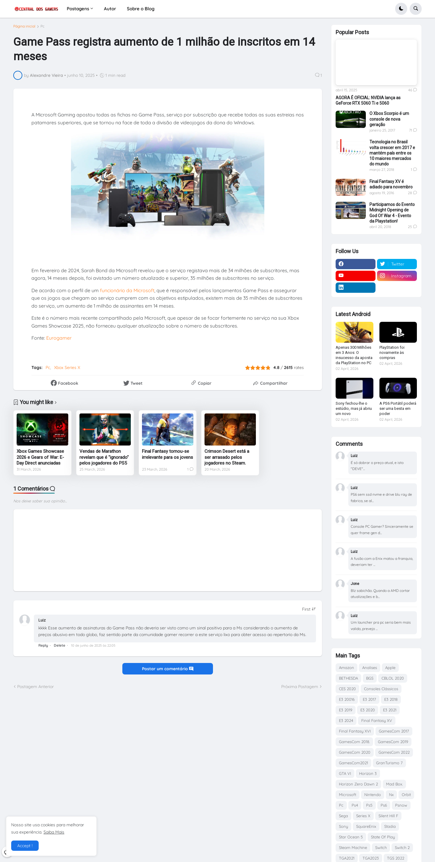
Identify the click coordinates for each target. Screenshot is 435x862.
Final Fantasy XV (376, 720)
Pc (42, 29)
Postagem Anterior (35, 688)
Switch (381, 847)
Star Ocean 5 (351, 836)
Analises (369, 667)
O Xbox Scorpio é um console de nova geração (389, 119)
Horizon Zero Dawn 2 (358, 784)
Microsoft (347, 794)
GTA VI (345, 773)
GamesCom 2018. (354, 741)
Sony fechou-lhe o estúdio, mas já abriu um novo (354, 408)
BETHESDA (348, 678)
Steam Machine (353, 847)
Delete (59, 647)
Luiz (42, 622)
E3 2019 (345, 709)
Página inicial (24, 29)
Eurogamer (59, 340)
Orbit (406, 794)
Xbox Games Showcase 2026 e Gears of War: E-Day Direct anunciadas (40, 459)
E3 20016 (347, 699)
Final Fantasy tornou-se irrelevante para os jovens (167, 456)
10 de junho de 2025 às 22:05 (93, 648)
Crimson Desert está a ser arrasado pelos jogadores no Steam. (227, 459)
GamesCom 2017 (394, 731)
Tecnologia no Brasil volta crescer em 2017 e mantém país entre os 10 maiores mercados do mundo (392, 152)
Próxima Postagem (299, 688)
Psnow (401, 805)
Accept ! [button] (25, 845)
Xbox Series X (67, 370)
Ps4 (355, 805)
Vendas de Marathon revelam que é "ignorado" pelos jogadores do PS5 (104, 459)
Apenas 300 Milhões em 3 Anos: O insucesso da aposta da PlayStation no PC (354, 355)
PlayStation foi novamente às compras (391, 352)
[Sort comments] (309, 611)
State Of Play (383, 836)
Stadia (390, 826)
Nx (391, 794)
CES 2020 (347, 688)
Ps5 (369, 805)
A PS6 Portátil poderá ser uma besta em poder (397, 408)
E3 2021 (389, 709)
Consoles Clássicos (381, 688)
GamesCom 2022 (394, 752)
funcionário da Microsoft (127, 292)
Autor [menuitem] (110, 8)
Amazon (346, 667)
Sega (343, 815)
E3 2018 (391, 699)
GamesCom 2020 (354, 752)
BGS (369, 678)
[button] (401, 9)
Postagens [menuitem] (78, 8)
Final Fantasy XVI (355, 731)
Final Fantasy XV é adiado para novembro (391, 184)
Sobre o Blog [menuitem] (140, 8)
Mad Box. (394, 784)
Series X (363, 815)
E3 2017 (369, 699)
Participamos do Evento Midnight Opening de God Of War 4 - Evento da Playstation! (392, 213)
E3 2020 (367, 709)
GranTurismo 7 (389, 762)
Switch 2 (402, 847)
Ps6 (384, 805)
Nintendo (372, 794)
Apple (390, 667)
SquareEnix (366, 826)
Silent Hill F (388, 815)
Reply (43, 647)
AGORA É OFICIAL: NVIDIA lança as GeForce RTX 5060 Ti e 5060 (368, 100)
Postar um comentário (167, 671)
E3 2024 (346, 720)
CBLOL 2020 (393, 678)
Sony (343, 826)
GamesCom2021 (353, 762)
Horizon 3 (368, 773)
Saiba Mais (54, 832)
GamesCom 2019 (393, 741)
